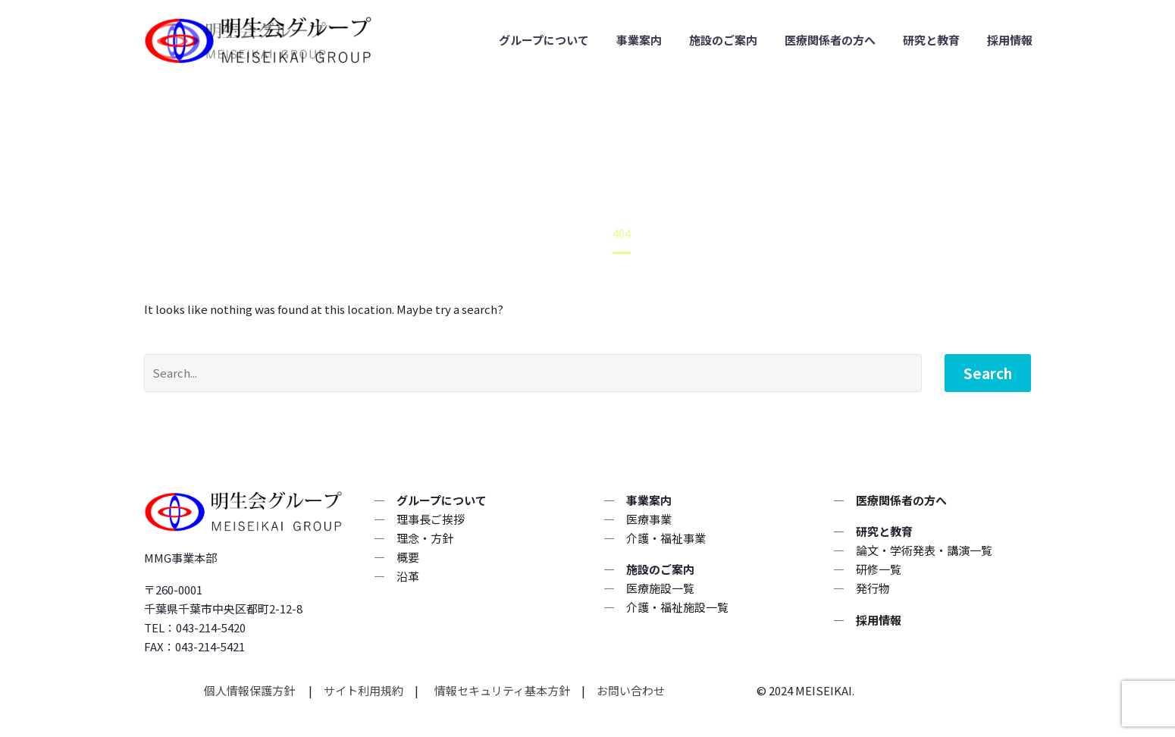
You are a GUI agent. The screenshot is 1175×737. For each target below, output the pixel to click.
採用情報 (1009, 40)
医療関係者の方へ (830, 40)
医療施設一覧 (660, 588)
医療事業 (649, 519)
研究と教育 (931, 40)
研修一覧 (878, 569)
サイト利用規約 (362, 690)
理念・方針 (424, 538)
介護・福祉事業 (666, 538)
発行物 (873, 588)
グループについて (544, 40)
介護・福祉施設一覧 (677, 607)
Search (988, 372)
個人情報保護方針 (250, 690)
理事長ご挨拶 (430, 519)
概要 (407, 557)
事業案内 (639, 40)
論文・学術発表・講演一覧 (924, 550)
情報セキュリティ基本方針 (501, 690)
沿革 (407, 576)
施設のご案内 (723, 40)
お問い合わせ (631, 690)
